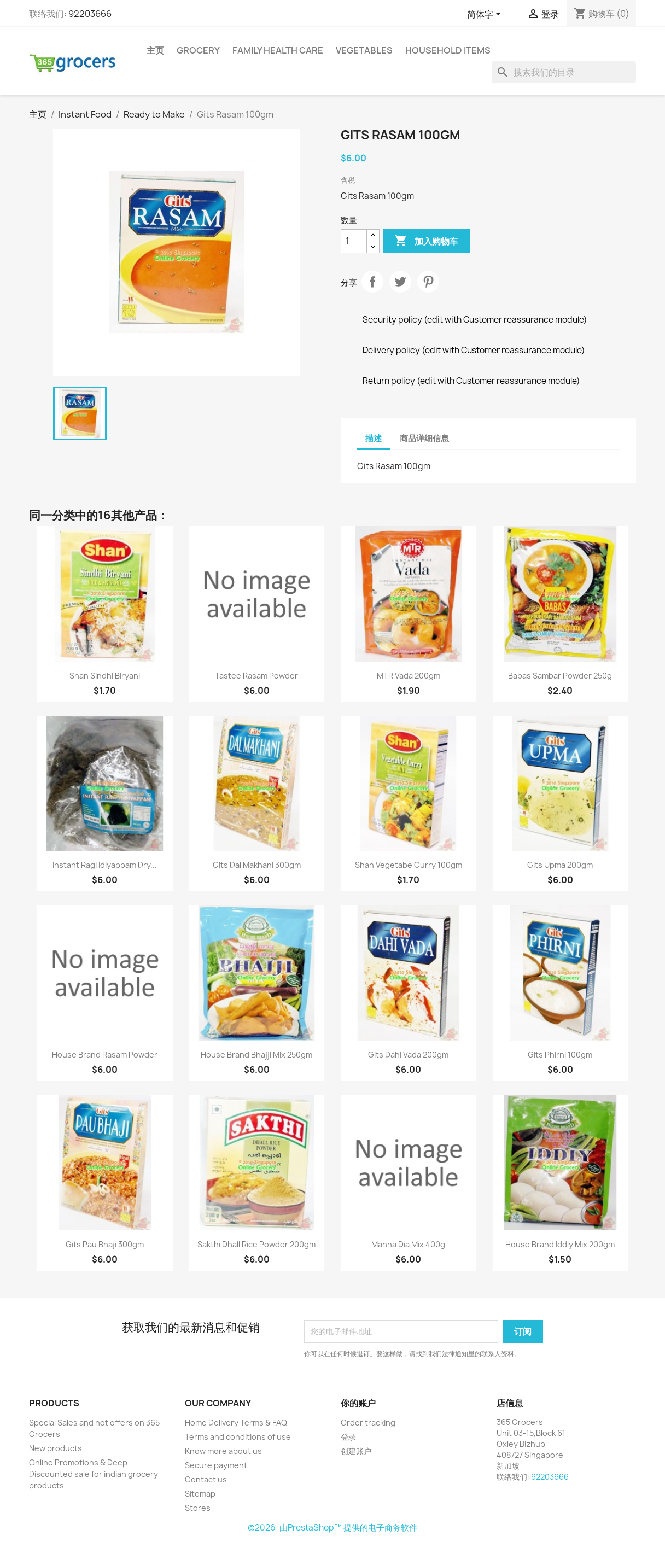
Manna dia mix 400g (408, 1244)
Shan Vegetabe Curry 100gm (408, 865)
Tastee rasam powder (256, 675)
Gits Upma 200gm (560, 865)
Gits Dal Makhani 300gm (257, 865)
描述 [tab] (373, 438)
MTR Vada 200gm (408, 675)
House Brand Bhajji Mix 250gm (256, 1054)
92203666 (90, 14)
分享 (372, 282)
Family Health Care (277, 50)
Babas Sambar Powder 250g (560, 675)
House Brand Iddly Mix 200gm (560, 1244)
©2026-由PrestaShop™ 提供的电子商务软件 (332, 1527)
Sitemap (200, 1493)
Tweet (400, 282)
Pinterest (428, 282)
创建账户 (356, 1451)
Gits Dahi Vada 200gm (408, 1054)
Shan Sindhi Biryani (104, 675)
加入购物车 (426, 241)
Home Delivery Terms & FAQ (236, 1422)
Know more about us (223, 1451)
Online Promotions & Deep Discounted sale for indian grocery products (93, 1474)
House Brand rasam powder (105, 1054)
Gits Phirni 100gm (560, 1054)
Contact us (206, 1479)
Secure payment (216, 1465)
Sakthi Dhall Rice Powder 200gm (256, 1244)
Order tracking (368, 1422)
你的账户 (358, 1403)
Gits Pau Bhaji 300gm (105, 1244)
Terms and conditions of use (238, 1437)
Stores (198, 1508)
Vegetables (364, 50)
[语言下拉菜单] (486, 14)
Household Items (448, 50)
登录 (348, 1437)
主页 (155, 50)
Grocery (198, 50)
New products (55, 1448)
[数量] (354, 241)
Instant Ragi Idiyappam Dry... (104, 865)
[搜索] (564, 72)
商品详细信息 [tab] (424, 438)
